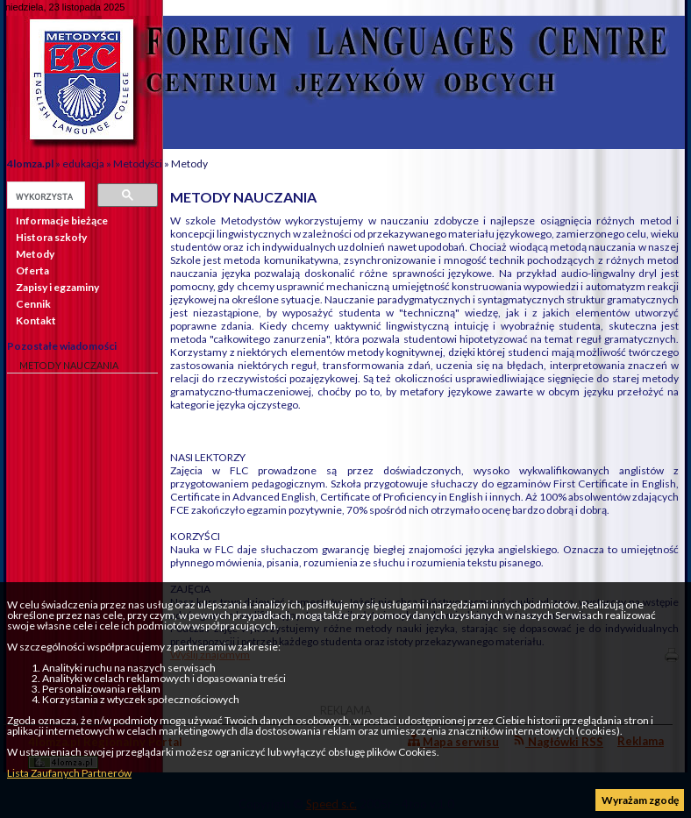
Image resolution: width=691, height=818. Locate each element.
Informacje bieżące (62, 220)
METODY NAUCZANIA (68, 365)
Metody (189, 163)
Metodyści (137, 163)
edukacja (83, 163)
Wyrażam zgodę (640, 800)
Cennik (33, 303)
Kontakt (36, 320)
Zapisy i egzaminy (57, 287)
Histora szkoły (51, 237)
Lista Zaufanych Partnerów (69, 772)
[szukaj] (44, 196)
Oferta (32, 270)
